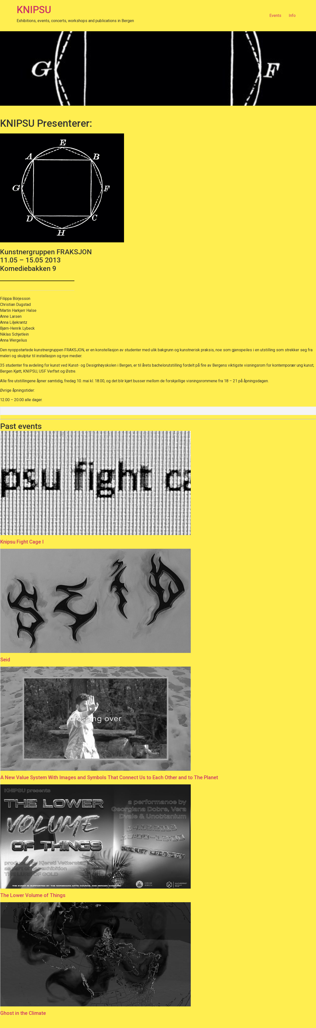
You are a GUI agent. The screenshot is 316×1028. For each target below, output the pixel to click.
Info (292, 15)
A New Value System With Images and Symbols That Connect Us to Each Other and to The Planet (109, 777)
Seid (5, 660)
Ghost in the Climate (23, 1013)
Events (275, 15)
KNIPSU (34, 10)
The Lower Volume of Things (32, 895)
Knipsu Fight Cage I (22, 542)
